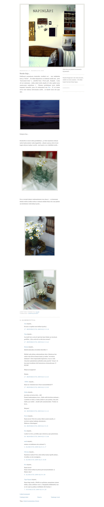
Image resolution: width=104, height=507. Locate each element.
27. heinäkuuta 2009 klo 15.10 (36, 329)
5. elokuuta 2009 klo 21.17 (35, 447)
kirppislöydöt (33, 313)
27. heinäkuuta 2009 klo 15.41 (36, 342)
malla (25, 441)
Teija (25, 334)
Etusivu (39, 497)
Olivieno (26, 452)
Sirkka (26, 392)
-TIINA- (26, 381)
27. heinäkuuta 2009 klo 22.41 (36, 377)
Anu (25, 323)
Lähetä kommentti (25, 494)
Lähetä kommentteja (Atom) (31, 501)
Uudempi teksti (24, 497)
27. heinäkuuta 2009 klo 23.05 (36, 387)
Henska (26, 347)
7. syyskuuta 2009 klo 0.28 (35, 489)
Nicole (26, 416)
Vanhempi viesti (55, 497)
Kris (25, 464)
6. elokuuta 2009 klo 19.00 (35, 459)
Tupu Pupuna (27, 479)
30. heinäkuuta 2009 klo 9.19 (36, 426)
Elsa (25, 431)
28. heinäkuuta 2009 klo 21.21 (36, 411)
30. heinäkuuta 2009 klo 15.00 (36, 436)
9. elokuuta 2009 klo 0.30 (34, 474)
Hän (49, 87)
